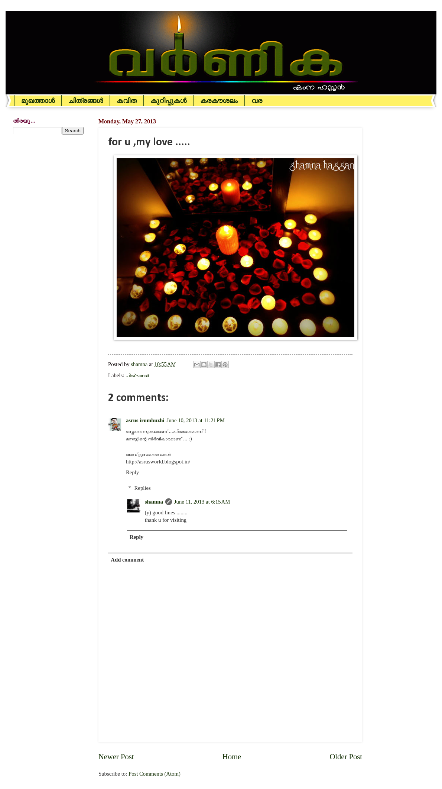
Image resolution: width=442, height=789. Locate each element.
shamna (154, 502)
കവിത (127, 100)
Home (231, 757)
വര (256, 100)
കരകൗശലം (219, 100)
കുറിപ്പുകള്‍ (168, 100)
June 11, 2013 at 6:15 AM (202, 502)
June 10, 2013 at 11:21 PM (195, 420)
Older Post (345, 757)
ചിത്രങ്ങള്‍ (85, 100)
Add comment (127, 560)
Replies (142, 488)
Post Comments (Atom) (155, 774)
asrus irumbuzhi (145, 420)
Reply (132, 472)
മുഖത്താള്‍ (38, 100)
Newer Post (116, 757)
